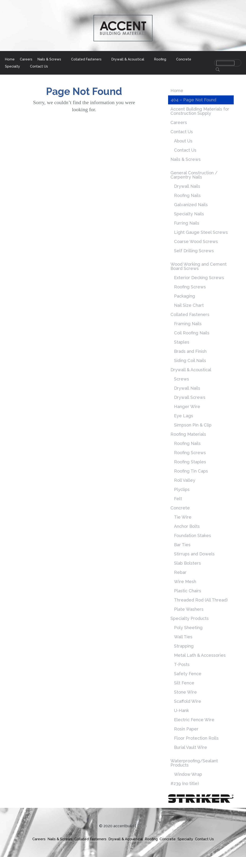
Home (10, 59)
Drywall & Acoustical (127, 59)
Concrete (183, 59)
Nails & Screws (49, 59)
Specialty (12, 66)
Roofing (160, 59)
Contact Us (39, 66)
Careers (26, 59)
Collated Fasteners (86, 59)
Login (142, 826)
